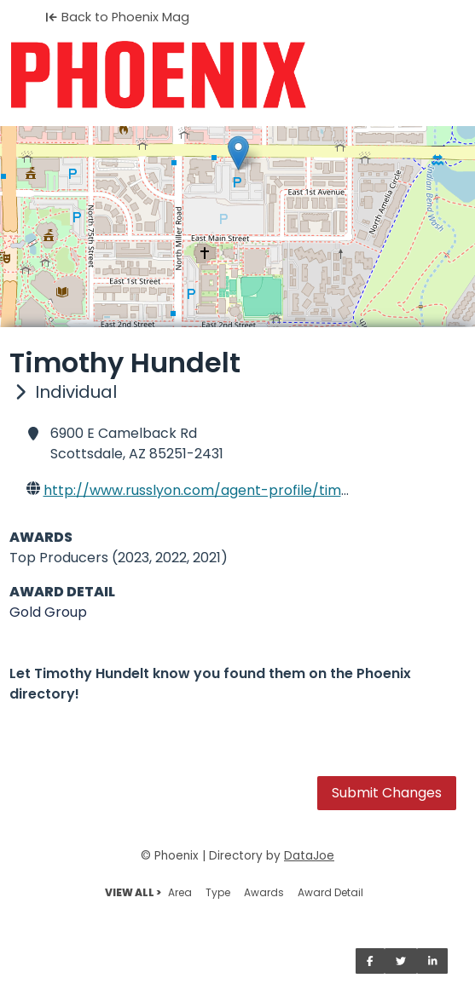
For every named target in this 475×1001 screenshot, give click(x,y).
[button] (238, 152)
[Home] (237, 75)
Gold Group (48, 612)
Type (218, 892)
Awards (264, 892)
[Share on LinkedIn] (433, 961)
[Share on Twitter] (401, 961)
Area (180, 892)
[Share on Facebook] (370, 961)
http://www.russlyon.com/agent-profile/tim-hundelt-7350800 (254, 490)
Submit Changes (387, 793)
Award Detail (330, 892)
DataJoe (309, 856)
